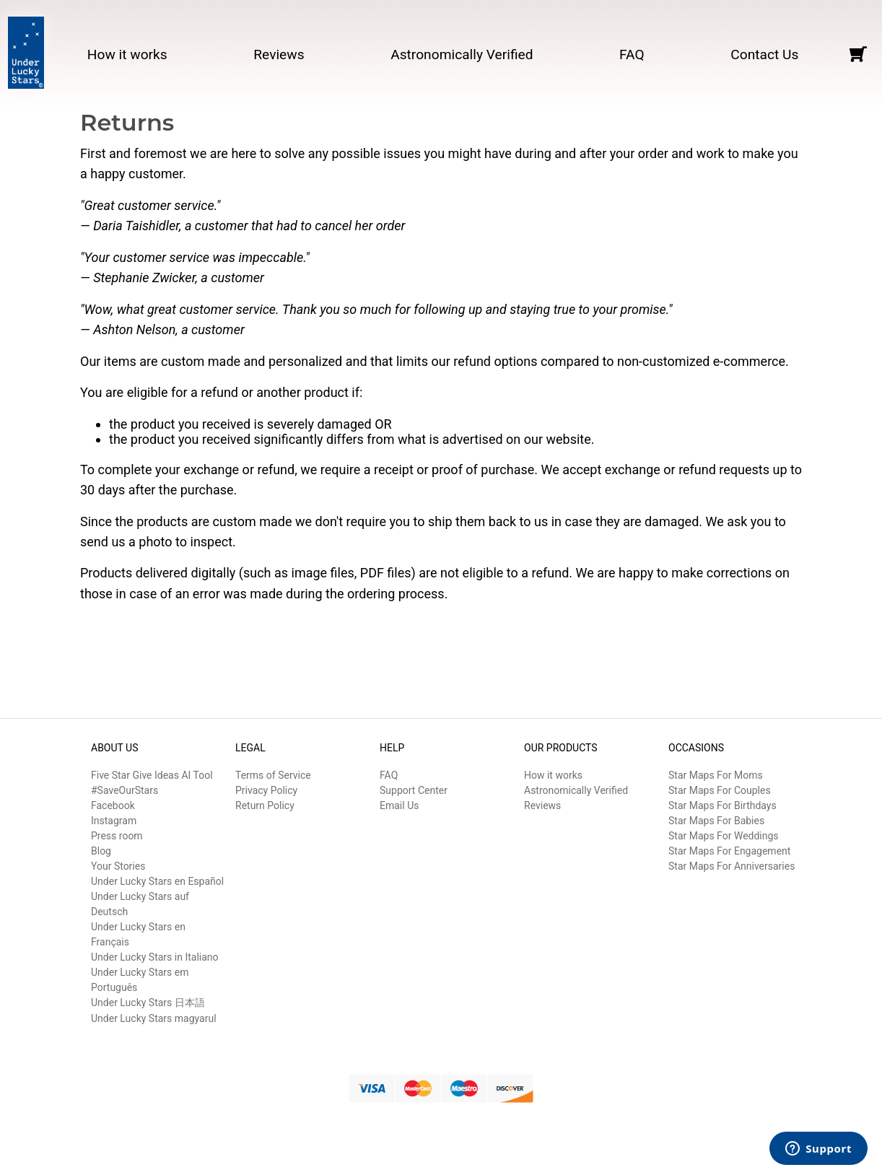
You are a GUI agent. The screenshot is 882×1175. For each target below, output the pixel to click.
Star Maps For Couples (719, 790)
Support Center (413, 790)
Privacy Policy (266, 790)
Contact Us (764, 54)
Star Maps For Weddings (723, 836)
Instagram (113, 820)
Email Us (399, 805)
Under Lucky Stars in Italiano (155, 957)
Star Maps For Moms (715, 775)
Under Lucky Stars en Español (157, 881)
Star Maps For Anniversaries (731, 866)
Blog (101, 851)
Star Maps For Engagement (729, 851)
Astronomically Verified (461, 54)
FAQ (632, 54)
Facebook (113, 805)
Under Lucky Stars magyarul (154, 1018)
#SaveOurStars (124, 790)
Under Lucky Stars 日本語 (148, 1002)
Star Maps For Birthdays (722, 805)
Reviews (278, 54)
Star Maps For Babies (716, 820)
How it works (127, 54)
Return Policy (264, 805)
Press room (117, 836)
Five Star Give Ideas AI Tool (152, 775)
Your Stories (118, 866)
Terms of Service (273, 775)
